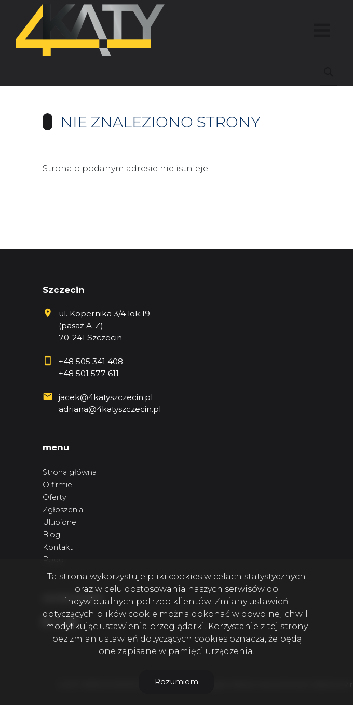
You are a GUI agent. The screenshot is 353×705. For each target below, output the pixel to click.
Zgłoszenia (63, 509)
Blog (51, 534)
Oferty (54, 497)
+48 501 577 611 (89, 373)
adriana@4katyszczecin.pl (110, 409)
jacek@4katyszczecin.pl (106, 397)
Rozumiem (176, 681)
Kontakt (58, 547)
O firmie (57, 484)
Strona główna (70, 472)
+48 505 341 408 (91, 361)
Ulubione (59, 522)
